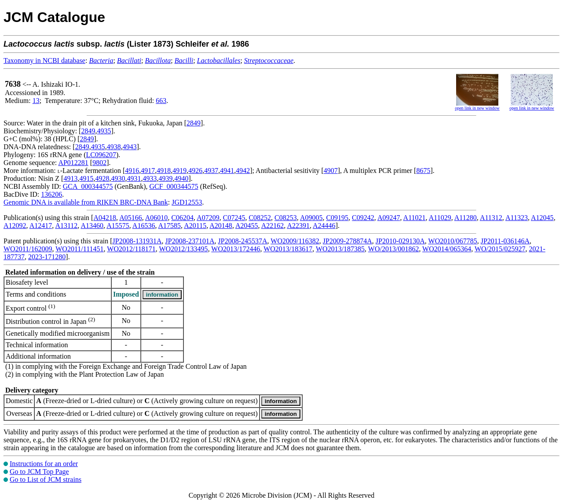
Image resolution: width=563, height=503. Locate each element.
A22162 (272, 225)
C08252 (260, 217)
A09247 (388, 217)
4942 (243, 170)
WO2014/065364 (446, 249)
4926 (195, 170)
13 (36, 100)
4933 (150, 178)
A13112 (66, 225)
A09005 (311, 217)
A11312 (491, 217)
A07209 (208, 217)
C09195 (337, 217)
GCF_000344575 (174, 186)
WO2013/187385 (340, 249)
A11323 (516, 217)
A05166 (130, 217)
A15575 (117, 225)
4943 (130, 147)
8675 (423, 170)
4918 (164, 170)
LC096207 (101, 154)
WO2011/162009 (28, 249)
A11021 (414, 217)
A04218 (104, 217)
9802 (99, 162)
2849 (193, 123)
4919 (179, 170)
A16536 (143, 225)
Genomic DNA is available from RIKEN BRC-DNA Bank (86, 202)
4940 (181, 178)
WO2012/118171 (131, 249)
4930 (118, 178)
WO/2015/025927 (500, 249)
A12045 (542, 217)
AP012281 (73, 162)
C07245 (234, 217)
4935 (104, 131)
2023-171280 (47, 257)
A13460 (91, 225)
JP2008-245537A (242, 241)
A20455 (246, 225)
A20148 (220, 225)
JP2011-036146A (505, 241)
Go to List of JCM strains (45, 479)
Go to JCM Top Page (39, 471)
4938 (114, 147)
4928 (102, 178)
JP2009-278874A (347, 241)
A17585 (169, 225)
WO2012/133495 (183, 249)
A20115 (195, 225)
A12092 (15, 225)
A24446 (324, 225)
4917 (148, 170)
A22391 (298, 225)
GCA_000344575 (88, 186)
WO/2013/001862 (393, 249)
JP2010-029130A (400, 241)
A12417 (40, 225)
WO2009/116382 (295, 241)
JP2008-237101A (190, 241)
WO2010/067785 (452, 241)
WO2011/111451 (79, 249)
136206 (51, 194)
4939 (165, 178)
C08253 (285, 217)
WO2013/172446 (235, 249)
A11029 (440, 217)
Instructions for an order (44, 463)
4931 (134, 178)
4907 (331, 170)
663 (161, 100)
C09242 (363, 217)
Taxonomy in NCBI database (44, 60)
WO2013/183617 (287, 249)
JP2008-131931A (137, 241)
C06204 (182, 217)
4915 (86, 178)
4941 (227, 170)
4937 (211, 170)
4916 (132, 170)
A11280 (465, 217)
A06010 (156, 217)
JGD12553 (187, 202)
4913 (70, 178)
